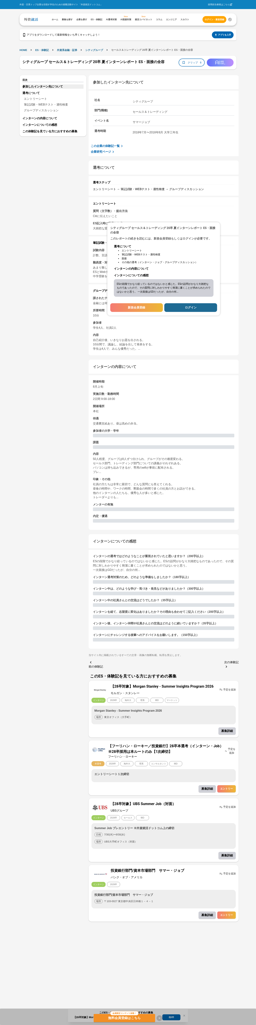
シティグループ (94, 50)
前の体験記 (96, 664)
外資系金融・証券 (67, 50)
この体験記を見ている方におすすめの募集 (49, 131)
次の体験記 (231, 665)
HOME (23, 50)
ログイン (191, 307)
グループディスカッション (41, 110)
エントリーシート (35, 98)
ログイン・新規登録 (214, 19)
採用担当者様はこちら (219, 4)
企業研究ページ (103, 152)
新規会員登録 (136, 307)
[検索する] (230, 19)
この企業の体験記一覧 (107, 146)
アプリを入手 (222, 34)
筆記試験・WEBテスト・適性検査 (46, 104)
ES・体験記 (42, 50)
